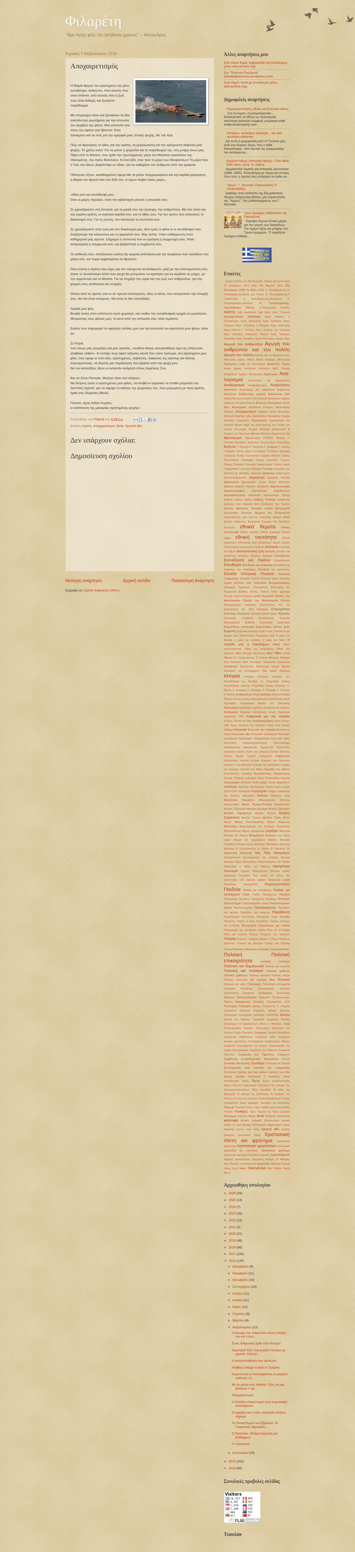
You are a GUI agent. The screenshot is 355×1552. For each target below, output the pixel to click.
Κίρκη (277, 721)
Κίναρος (228, 721)
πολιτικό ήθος (265, 979)
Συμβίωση (229, 1045)
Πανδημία (284, 898)
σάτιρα (272, 1010)
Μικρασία (284, 831)
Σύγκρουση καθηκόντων (238, 1037)
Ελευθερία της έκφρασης (257, 564)
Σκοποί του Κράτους (237, 1019)
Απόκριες (268, 407)
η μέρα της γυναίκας (247, 640)
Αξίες (227, 407)
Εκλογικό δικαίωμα (262, 555)
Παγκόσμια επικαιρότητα (241, 884)
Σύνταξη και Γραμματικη (272, 1067)
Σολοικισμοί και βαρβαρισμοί (241, 1023)
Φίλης (252, 1116)
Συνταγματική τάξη (237, 1067)
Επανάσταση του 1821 (239, 609)
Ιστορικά (249, 676)
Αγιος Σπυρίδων (245, 338)
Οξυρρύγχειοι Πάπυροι (266, 871)
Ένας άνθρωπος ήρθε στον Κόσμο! (256, 1343)
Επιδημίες (262, 609)
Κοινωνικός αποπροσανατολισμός (245, 743)
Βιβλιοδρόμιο (233, 438)
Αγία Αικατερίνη (246, 312)
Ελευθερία (232, 565)
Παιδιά (256, 894)
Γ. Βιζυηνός (243, 447)
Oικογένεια (257, 1168)
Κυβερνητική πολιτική (236, 760)
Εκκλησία (271, 547)
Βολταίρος (240, 442)
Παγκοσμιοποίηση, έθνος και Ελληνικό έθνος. (257, 109)
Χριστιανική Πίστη (249, 1135)
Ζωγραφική (262, 635)
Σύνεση (286, 1059)
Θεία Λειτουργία (252, 662)
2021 (232, 1227)
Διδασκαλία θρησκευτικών (263, 495)
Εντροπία (268, 596)
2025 (232, 1200)
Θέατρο (285, 657)
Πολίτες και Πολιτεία (277, 943)
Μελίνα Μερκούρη (278, 822)
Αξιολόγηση (239, 407)
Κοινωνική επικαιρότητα (254, 738)
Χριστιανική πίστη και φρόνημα (257, 1137)
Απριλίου (239, 1314)
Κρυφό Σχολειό (246, 756)
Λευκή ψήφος (259, 782)
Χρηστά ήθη (133, 426)
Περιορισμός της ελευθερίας (240, 930)
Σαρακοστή (230, 1010)
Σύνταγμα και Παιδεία (278, 1063)
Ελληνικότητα (260, 587)
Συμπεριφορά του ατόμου (252, 1045)
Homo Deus (231, 1168)
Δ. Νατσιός (242, 473)
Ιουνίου (238, 1300)
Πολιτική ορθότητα (236, 975)
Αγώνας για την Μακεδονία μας (272, 355)
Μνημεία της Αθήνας (236, 835)
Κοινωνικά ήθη (240, 734)
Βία (288, 433)
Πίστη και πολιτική (235, 934)
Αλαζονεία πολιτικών (256, 368)
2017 (232, 1254)
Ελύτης (243, 591)
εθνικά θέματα (257, 526)
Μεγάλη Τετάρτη (251, 817)
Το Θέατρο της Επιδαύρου (253, 1094)
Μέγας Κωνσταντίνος (249, 821)
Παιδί (246, 894)
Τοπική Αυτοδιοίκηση (270, 1098)
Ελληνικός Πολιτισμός (237, 587)
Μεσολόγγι (230, 826)
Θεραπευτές (247, 666)
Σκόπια (285, 1015)
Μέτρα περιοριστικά (253, 831)
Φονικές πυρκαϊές (251, 1120)
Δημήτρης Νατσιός (278, 477)
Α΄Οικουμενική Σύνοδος (275, 307)
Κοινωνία (240, 729)
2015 (232, 1461)
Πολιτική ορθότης (278, 970)
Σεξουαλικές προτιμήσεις (238, 1015)
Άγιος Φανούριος (265, 338)
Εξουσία (285, 600)
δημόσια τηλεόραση (257, 486)
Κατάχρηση (231, 712)
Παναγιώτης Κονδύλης (263, 899)
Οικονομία (231, 871)
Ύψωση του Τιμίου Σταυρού (273, 1111)
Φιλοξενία (270, 1116)
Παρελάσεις (247, 916)
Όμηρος (245, 871)
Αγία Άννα (264, 312)
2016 (232, 1261)
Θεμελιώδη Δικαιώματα (276, 662)
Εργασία (255, 613)
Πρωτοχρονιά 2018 (278, 1001)
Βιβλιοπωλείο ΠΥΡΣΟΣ (259, 438)
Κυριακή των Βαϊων (277, 769)
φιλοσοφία (231, 1120)
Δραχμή (277, 517)
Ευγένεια (285, 618)
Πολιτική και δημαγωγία (244, 966)
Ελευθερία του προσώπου (274, 569)
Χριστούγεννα (280, 1155)
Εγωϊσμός (229, 527)
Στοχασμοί (260, 1032)
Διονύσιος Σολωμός (249, 508)
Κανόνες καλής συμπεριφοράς (250, 699)
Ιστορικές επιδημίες (270, 676)
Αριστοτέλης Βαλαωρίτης (267, 416)
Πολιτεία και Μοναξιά (250, 943)
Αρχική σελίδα (136, 580)
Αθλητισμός (283, 359)
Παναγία (284, 894)
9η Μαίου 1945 (255, 290)
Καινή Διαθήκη (262, 694)
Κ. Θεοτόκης (254, 690)
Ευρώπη (230, 631)
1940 (254, 285)
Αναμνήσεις (280, 385)
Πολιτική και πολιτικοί (243, 970)
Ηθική (276, 644)
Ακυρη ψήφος (233, 368)
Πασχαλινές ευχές (266, 916)
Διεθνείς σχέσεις (233, 499)
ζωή (272, 635)
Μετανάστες (283, 826)
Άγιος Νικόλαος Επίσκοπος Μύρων (246, 334)
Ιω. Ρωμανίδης (269, 681)
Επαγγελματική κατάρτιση (240, 605)
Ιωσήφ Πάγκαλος (276, 685)
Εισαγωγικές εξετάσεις (252, 547)
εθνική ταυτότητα (256, 537)
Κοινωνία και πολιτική (261, 729)
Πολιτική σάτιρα (281, 975)
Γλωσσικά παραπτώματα (259, 464)
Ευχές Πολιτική (274, 631)
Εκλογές (270, 551)
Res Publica (275, 1168)
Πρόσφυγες (265, 992)
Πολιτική (233, 954)
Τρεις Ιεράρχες (249, 1102)
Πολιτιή (228, 949)
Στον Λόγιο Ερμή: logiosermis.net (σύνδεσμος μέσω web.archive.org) (255, 64)
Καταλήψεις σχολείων (251, 707)
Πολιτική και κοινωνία (277, 966)
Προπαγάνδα (231, 993)
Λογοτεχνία (259, 791)
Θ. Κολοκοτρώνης (244, 657)
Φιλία (119, 426)
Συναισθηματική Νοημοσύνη (260, 1058)
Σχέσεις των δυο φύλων (252, 1072)
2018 (232, 1247)
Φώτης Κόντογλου (254, 1124)
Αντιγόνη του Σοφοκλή (254, 398)
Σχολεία (240, 1076)
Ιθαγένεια (284, 671)
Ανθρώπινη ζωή (233, 398)
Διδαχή (286, 495)
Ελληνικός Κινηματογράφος (272, 582)
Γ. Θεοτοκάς (257, 447)
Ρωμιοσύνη (269, 1006)
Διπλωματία (282, 508)
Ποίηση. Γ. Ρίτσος (268, 939)
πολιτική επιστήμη (275, 961)
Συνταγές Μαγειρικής (237, 1063)
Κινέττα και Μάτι (243, 721)
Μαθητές (262, 795)
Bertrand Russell (280, 1163)
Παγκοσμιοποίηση (277, 884)
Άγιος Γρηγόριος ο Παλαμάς (252, 325)
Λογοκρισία (244, 791)
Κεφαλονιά (284, 712)
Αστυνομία (240, 429)
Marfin (242, 1168)
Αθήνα (250, 359)
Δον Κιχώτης (250, 517)
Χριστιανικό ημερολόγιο (256, 1146)
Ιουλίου (238, 1293)
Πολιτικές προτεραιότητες (274, 949)
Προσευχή (248, 993)
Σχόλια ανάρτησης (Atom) (102, 590)
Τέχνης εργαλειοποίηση (276, 1081)
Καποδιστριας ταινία (278, 699)
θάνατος (274, 657)
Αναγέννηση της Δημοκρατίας (269, 380)
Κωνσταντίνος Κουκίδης (238, 773)
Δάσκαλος (268, 473)
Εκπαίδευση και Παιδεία (247, 560)
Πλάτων (253, 934)
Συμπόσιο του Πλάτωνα (263, 1050)
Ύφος (253, 1111)
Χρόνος (228, 1159)
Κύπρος (255, 760)
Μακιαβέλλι (248, 800)
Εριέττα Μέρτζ (269, 613)
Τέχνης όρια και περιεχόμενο (240, 1085)
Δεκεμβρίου (241, 1266)
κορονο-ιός (250, 747)
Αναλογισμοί (234, 385)
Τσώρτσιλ (240, 1107)
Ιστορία (232, 676)
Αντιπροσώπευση (245, 403)
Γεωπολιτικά (252, 455)
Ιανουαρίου (241, 1453)
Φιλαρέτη (93, 21)
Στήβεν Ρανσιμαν (243, 1032)
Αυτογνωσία (278, 429)
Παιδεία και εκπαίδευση (257, 890)
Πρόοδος (285, 988)
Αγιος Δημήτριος (280, 325)
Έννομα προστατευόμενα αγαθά (242, 596)
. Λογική (228, 281)
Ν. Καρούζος (278, 848)
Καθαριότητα (244, 694)
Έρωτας (284, 613)
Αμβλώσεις (270, 374)
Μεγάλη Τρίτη (271, 817)
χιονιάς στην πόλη (247, 1129)
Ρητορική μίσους (250, 1006)
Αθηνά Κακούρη (265, 359)
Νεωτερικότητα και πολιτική (260, 857)
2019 (232, 1240)
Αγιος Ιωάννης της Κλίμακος (273, 330)
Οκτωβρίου (241, 1280)
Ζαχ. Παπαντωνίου (244, 635)
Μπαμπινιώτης (245, 844)
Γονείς (286, 464)
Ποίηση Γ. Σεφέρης (247, 939)
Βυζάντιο (230, 446)
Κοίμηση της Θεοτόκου (252, 725)
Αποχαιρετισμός (243, 1395)
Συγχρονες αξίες (265, 1037)
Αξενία (286, 403)
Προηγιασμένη (266, 988)
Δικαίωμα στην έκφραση (238, 504)
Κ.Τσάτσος (230, 694)
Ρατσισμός (230, 1006)
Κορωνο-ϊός (283, 747)
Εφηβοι (228, 635)
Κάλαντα (277, 694)
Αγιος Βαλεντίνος (251, 321)
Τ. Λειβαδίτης (272, 1076)
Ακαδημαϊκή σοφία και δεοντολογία (244, 364)
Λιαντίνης (230, 786)
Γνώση (277, 464)
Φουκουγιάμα (271, 1120)
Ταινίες (245, 1081)
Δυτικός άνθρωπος (235, 521)
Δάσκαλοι (256, 473)
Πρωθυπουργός (281, 997)
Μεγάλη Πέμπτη (265, 813)
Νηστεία (285, 857)
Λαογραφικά (231, 782)
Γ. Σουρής (284, 447)
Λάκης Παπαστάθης (268, 778)
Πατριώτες (229, 921)
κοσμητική (229, 751)
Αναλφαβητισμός (257, 385)
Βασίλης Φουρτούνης (273, 433)
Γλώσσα (238, 464)
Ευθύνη (249, 622)
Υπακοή (228, 1111)
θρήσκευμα (262, 666)
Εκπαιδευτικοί (282, 560)
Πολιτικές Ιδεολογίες (245, 949)
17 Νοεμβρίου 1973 (236, 285)
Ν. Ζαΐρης (263, 848)
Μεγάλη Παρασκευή (238, 813)
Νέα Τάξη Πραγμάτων (272, 853)
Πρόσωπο (264, 997)
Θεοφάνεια (230, 666)
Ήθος (278, 653)
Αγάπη (86, 426)
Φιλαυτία (242, 1116)
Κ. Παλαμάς (269, 690)
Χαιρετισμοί (274, 1124)
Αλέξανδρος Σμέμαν (235, 374)
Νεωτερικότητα (232, 857)
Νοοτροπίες (249, 862)
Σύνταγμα (257, 1063)
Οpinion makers (256, 880)
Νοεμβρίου (240, 1273)
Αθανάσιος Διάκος (234, 359)
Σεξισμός (285, 1010)
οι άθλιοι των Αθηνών (254, 866)
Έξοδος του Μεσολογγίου (260, 600)
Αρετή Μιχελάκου (280, 411)
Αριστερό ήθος (243, 416)
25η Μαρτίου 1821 (271, 285)
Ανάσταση (230, 389)
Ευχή (287, 631)
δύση (286, 517)
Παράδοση (281, 912)
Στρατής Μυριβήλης (279, 1032)
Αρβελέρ (263, 411)
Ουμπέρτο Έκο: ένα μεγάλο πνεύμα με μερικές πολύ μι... (258, 1352)
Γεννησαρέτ (259, 451)
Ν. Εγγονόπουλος (246, 848)
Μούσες (272, 840)
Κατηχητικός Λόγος (264, 712)
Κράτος (241, 751)
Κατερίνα (246, 712)
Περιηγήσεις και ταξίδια (274, 925)
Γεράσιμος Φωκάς (234, 455)
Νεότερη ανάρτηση (83, 580)
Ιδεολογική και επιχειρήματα (241, 671)
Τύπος (249, 1107)
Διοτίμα (269, 508)
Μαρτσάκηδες (282, 804)
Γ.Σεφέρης (229, 451)
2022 (232, 1220)
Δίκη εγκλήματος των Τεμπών (272, 504)
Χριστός (265, 1155)
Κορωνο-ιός (267, 747)
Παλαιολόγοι (269, 894)
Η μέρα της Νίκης (274, 640)
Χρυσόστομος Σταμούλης (249, 1159)
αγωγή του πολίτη (239, 355)
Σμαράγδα (258, 1019)
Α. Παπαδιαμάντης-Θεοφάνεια (262, 299)
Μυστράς (285, 844)
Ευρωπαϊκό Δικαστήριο (275, 622)
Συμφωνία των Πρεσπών (256, 1054)
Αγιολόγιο (254, 316)
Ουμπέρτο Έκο (248, 875)
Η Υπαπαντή (240, 1444)
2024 (232, 1207)
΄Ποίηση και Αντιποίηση (277, 281)
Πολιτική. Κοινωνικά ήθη (239, 979)
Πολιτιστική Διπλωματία (276, 984)
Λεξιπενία (245, 782)
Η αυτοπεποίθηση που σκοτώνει (254, 1360)
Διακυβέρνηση (282, 490)
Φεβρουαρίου (242, 1327)
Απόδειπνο (255, 407)
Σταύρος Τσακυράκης (256, 1028)
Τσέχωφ (229, 1107)
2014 (232, 1468)
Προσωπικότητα (246, 997)
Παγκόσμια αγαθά (279, 880)
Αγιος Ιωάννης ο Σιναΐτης (239, 330)
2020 (232, 1233)
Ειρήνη (277, 542)
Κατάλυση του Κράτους (277, 707)
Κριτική (274, 751)
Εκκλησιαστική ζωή (250, 551)
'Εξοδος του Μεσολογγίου (248, 281)
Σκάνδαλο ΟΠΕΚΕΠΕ (266, 1015)
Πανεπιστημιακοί (243, 907)
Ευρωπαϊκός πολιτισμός (239, 626)
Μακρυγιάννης (267, 800)
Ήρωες (228, 657)
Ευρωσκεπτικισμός (247, 631)
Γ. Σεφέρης (271, 446)
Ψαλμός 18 (271, 1159)
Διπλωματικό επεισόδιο (238, 512)
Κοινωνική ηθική (280, 738)
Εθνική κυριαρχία (271, 532)
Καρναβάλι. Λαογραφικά (239, 703)
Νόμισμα (229, 862)
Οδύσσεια (230, 866)
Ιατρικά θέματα (280, 666)
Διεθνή (248, 499)
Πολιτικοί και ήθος (235, 984)
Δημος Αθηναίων (279, 482)
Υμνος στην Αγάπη (279, 1107)
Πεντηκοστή (249, 925)
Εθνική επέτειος (250, 532)
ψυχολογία (263, 1163)
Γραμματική (231, 468)
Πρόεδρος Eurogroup (238, 988)
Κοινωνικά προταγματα (264, 734)
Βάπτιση (255, 433)
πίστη (261, 929)
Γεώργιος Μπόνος (270, 455)
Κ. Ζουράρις (239, 690)
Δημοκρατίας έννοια (254, 482)
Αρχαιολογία (259, 420)
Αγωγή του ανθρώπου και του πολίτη (257, 346)
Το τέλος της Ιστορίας (245, 1098)
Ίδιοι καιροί (269, 671)
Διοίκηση (229, 508)
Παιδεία (232, 889)
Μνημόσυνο (256, 835)
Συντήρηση (230, 1072)
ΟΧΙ (242, 880)
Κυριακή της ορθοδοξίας (266, 765)
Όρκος (286, 871)
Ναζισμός (246, 852)
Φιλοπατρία (283, 1116)
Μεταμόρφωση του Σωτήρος (257, 826)
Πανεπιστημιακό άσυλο (255, 903)
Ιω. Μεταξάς (250, 681)
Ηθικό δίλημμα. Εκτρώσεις (250, 653)
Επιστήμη (230, 613)
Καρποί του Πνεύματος (274, 703)
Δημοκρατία (231, 481)
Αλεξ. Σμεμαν (281, 368)
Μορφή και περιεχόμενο (249, 840)
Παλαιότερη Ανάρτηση (192, 580)
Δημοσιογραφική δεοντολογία (245, 490)
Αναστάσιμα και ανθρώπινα (256, 389)
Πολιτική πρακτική (259, 975)
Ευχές (262, 631)
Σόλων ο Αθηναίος (270, 1023)
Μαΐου (237, 1307)
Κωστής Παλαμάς (234, 778)
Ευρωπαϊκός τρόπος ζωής (273, 626)
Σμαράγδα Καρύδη (278, 1019)
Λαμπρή (285, 778)
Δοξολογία (265, 517)
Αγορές (280, 338)
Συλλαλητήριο (255, 1041)
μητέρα (272, 831)
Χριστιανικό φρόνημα (275, 1150)
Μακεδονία (230, 799)
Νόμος (238, 862)
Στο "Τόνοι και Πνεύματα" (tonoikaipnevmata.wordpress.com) (248, 74)
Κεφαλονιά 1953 (234, 716)
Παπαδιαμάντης (265, 907)
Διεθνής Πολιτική (264, 499)
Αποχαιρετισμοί (103, 426)
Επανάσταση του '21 (275, 605)
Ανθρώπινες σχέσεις (252, 394)
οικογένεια (281, 866)
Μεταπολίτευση (232, 831)
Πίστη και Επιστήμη (278, 930)
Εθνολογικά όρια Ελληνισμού (255, 542)
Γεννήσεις (272, 451)
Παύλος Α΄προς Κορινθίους (253, 921)
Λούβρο (272, 791)
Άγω (287, 338)
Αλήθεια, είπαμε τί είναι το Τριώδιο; (256, 1367)
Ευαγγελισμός (266, 618)
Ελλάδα (230, 574)
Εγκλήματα (254, 521)
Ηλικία (286, 653)
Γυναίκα (267, 468)
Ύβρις (257, 1107)
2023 (232, 1213)
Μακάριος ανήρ (280, 795)
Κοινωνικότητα (282, 743)
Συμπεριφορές (241, 1050)
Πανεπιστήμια (232, 903)
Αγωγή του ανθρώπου (243, 344)
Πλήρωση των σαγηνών (275, 934)
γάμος (248, 451)
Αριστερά (229, 416)
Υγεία (264, 1107)
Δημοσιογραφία (280, 486)
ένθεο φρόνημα (280, 591)
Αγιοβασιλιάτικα (233, 316)
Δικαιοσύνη (283, 499)
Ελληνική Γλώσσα (257, 574)
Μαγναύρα (248, 795)
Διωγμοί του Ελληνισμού (272, 512)
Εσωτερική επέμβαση (238, 618)
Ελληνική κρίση (269, 578)
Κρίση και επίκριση (257, 751)
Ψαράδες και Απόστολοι (242, 1163)
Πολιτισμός (254, 984)
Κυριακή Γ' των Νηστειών (238, 765)
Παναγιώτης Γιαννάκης (237, 899)
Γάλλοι (240, 451)
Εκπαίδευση (282, 555)
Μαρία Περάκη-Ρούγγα (257, 804)
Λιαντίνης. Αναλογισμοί (251, 787)
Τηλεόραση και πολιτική (271, 1085)
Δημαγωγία (256, 477)
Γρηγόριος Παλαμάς (250, 469)
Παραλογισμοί (232, 916)
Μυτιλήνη (229, 848)
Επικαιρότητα (280, 609)
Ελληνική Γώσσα (249, 578)
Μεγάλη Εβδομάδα (279, 809)
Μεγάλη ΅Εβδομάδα (235, 809)
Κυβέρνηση (282, 756)
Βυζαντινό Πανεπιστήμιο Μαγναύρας (269, 442)
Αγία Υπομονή (281, 312)
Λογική (269, 787)
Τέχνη (256, 1081)
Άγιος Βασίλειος (272, 321)
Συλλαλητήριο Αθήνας (277, 1041)
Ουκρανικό (230, 875)
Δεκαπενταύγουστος (235, 477)
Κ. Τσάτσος (283, 690)
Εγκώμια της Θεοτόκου (276, 521)
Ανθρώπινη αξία (279, 394)
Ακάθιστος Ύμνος (278, 363)
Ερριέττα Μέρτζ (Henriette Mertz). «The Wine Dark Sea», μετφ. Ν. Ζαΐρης (257, 162)
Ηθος (269, 653)
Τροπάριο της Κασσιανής (275, 1103)
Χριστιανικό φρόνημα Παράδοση (242, 1155)
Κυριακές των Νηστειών (275, 760)
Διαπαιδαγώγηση (234, 495)
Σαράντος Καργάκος (252, 1010)
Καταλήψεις (231, 707)
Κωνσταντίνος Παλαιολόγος (272, 773)
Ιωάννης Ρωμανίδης (252, 685)
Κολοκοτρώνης (232, 747)
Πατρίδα (285, 916)
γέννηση (284, 451)
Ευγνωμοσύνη (232, 622)
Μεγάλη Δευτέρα (257, 808)
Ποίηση (230, 938)
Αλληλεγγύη (255, 374)
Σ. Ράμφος (283, 1006)
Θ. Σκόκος (262, 657)
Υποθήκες (241, 1111)
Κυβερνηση (265, 756)
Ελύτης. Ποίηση (259, 591)
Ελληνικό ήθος (243, 583)
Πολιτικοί (284, 979)
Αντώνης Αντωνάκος (269, 402)
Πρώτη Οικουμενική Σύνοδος (244, 1001)
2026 (232, 1193)
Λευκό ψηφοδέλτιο (279, 782)
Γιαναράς (247, 459)
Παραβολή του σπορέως (255, 912)
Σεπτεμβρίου (242, 1286)
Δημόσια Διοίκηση (234, 486)
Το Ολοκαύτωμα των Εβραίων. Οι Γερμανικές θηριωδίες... (255, 1424)
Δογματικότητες (232, 517)
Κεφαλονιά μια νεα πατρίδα (268, 716)
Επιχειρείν (243, 613)
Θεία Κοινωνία (232, 662)
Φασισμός (230, 1116)
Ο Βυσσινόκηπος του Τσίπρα (273, 862)
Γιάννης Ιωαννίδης (267, 460)
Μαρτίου (239, 1320)
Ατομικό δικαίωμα (259, 429)
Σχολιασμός (254, 1076)
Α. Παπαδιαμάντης (275, 290)
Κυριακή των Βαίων (251, 769)
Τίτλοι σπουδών (261, 1089)
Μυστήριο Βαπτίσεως (266, 844)
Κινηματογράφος (263, 720)
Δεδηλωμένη (283, 473)
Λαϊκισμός (250, 778)
